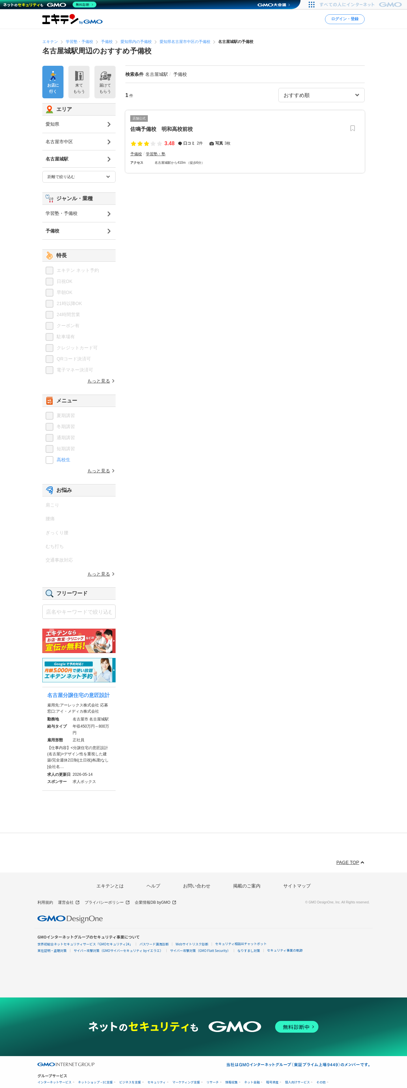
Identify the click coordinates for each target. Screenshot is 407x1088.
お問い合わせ (196, 885)
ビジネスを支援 (130, 1082)
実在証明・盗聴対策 (52, 950)
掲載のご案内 (246, 885)
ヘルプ (153, 885)
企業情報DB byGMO (155, 902)
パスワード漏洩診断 (154, 944)
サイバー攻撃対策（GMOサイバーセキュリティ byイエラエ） (118, 950)
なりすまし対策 (248, 950)
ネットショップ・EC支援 (95, 1082)
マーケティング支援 (186, 1082)
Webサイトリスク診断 (191, 944)
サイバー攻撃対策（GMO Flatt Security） (200, 950)
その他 (321, 1082)
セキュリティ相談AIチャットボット (241, 943)
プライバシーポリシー (107, 902)
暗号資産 (272, 1082)
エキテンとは (110, 885)
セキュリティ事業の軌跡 (284, 950)
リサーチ (212, 1082)
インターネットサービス (54, 1082)
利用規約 (45, 902)
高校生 (63, 459)
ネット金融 (252, 1082)
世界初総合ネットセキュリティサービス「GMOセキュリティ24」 (85, 944)
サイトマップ (297, 885)
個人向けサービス (297, 1082)
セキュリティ (156, 1082)
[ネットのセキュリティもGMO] (50, 4)
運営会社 (69, 902)
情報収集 (231, 1082)
